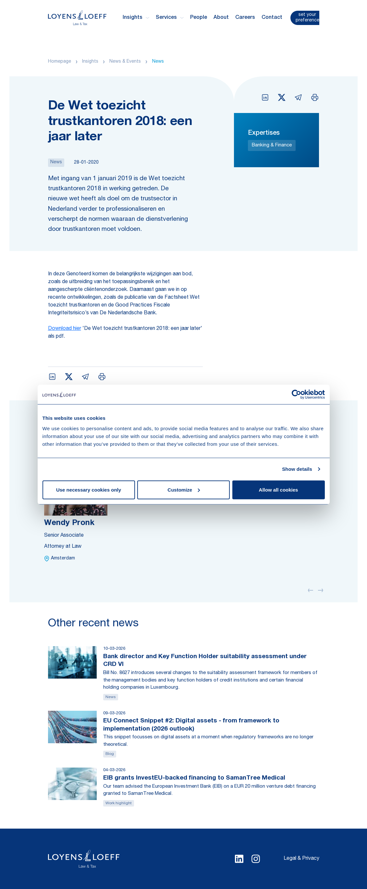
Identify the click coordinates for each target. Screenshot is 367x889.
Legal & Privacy (301, 858)
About (221, 17)
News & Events (125, 61)
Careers (245, 17)
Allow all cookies (278, 489)
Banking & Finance (272, 145)
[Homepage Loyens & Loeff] (77, 17)
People (198, 17)
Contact (272, 17)
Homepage (59, 61)
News (158, 61)
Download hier (64, 329)
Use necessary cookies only (88, 489)
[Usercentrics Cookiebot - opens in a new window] (296, 394)
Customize (183, 489)
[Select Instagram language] (255, 859)
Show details (297, 469)
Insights (90, 61)
